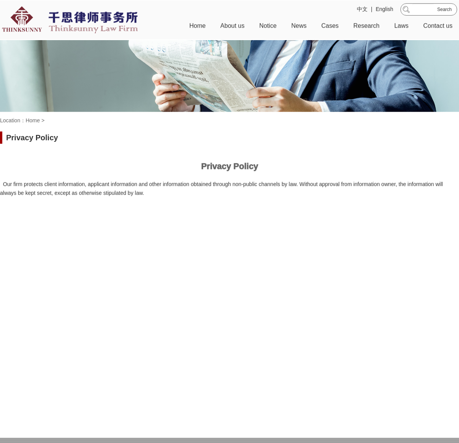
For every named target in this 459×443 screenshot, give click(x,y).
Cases (330, 26)
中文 (362, 10)
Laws (401, 26)
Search (444, 10)
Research (366, 26)
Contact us (437, 26)
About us (232, 26)
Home (197, 26)
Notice (268, 26)
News (298, 26)
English (384, 10)
